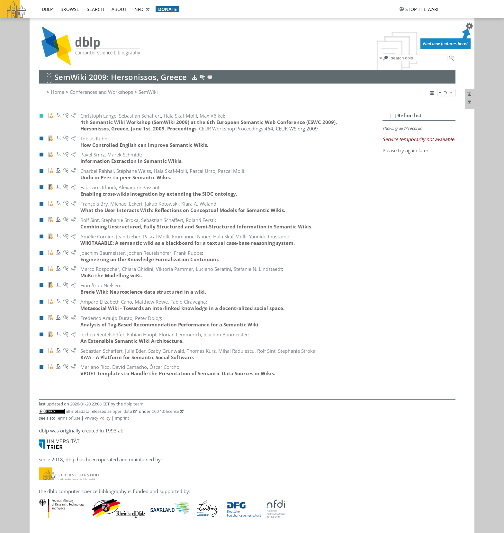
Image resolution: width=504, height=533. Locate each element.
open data (122, 411)
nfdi (139, 9)
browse (69, 9)
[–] (393, 115)
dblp (47, 9)
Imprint (122, 418)
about (119, 9)
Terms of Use (68, 418)
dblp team (133, 404)
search (95, 9)
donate (167, 9)
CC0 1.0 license (165, 411)
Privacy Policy (98, 418)
